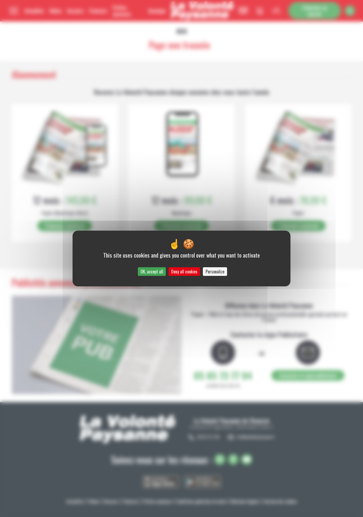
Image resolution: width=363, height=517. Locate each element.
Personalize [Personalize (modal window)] (215, 271)
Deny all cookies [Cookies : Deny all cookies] (184, 271)
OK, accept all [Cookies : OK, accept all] (152, 271)
